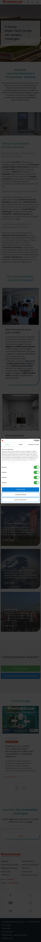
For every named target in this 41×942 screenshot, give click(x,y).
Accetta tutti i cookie (20, 489)
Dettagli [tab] (20, 444)
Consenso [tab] (7, 444)
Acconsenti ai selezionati (20, 494)
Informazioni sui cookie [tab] (33, 444)
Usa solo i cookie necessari (20, 499)
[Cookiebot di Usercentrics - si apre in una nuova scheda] (30, 440)
